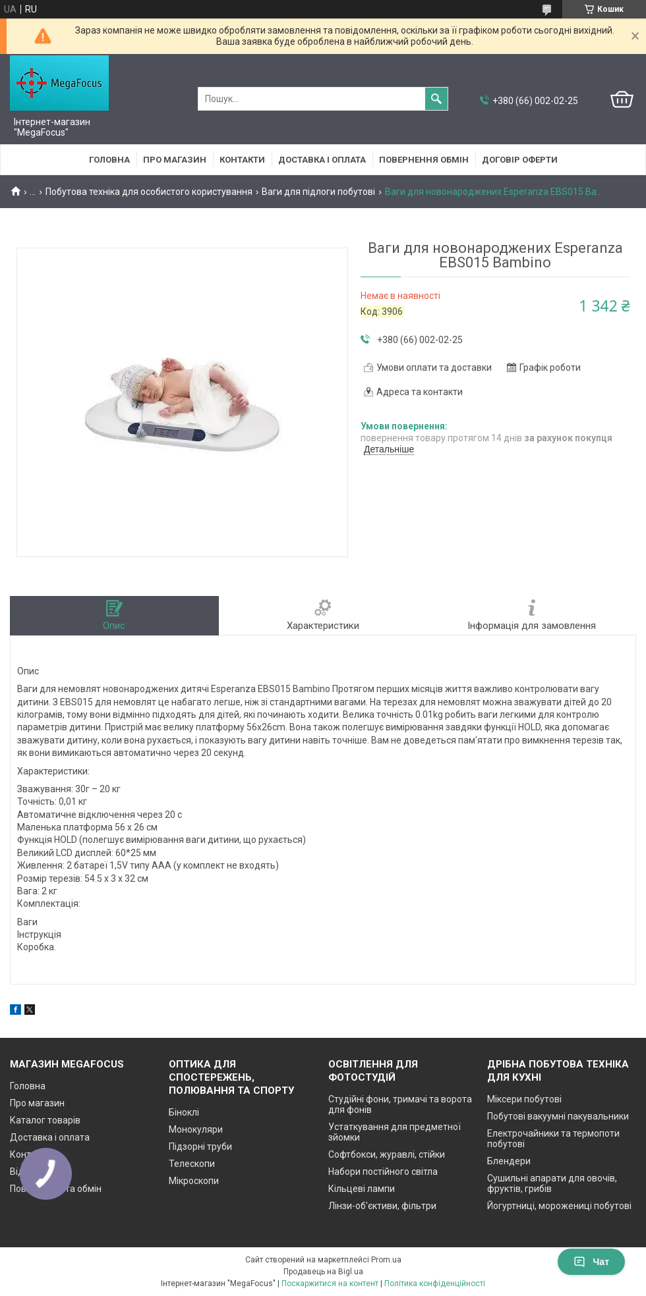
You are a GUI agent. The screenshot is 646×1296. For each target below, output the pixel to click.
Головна (109, 160)
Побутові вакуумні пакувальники (558, 1116)
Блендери (509, 1161)
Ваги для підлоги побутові (318, 191)
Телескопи (192, 1163)
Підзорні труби (200, 1146)
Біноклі (184, 1112)
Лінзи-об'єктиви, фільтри (382, 1206)
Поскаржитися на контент (329, 1283)
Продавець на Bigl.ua (323, 1271)
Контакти (242, 160)
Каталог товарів (45, 1120)
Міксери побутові (524, 1099)
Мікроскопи (194, 1180)
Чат (591, 1262)
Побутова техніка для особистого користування (148, 191)
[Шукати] (436, 99)
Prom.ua (386, 1259)
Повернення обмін (424, 160)
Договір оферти (520, 160)
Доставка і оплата (322, 160)
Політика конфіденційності (434, 1283)
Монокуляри (196, 1129)
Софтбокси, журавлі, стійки (386, 1154)
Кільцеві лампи (361, 1188)
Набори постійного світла (383, 1171)
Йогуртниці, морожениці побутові (559, 1206)
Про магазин (174, 160)
